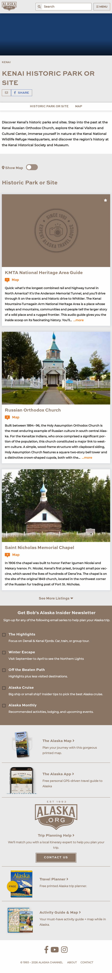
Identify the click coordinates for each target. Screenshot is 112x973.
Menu (101, 6)
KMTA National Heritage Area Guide (44, 273)
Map (78, 106)
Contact (86, 962)
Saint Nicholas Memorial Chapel (39, 548)
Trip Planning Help (56, 836)
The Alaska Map (58, 741)
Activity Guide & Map (60, 913)
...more (78, 320)
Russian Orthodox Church (33, 410)
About (72, 962)
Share (21, 92)
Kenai (6, 62)
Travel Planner (53, 879)
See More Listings (56, 598)
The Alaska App (58, 774)
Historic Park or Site (49, 106)
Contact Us (56, 857)
